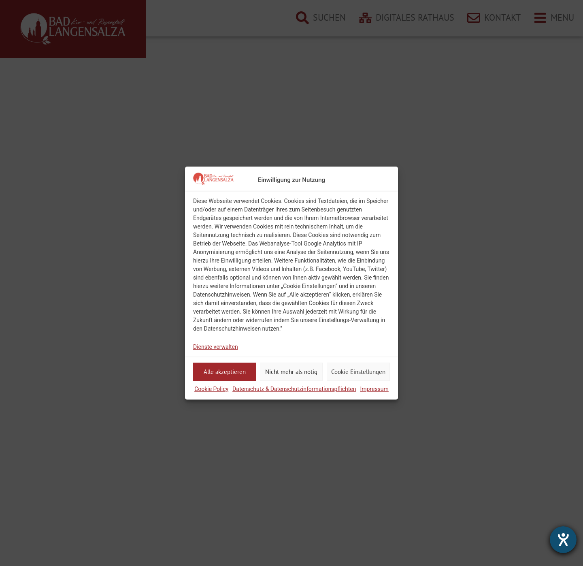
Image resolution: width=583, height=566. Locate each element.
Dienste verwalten (215, 347)
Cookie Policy (211, 389)
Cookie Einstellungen (358, 372)
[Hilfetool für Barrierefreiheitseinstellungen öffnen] (563, 539)
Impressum (374, 389)
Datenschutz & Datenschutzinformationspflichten (294, 389)
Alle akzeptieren (225, 372)
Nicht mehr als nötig (291, 372)
